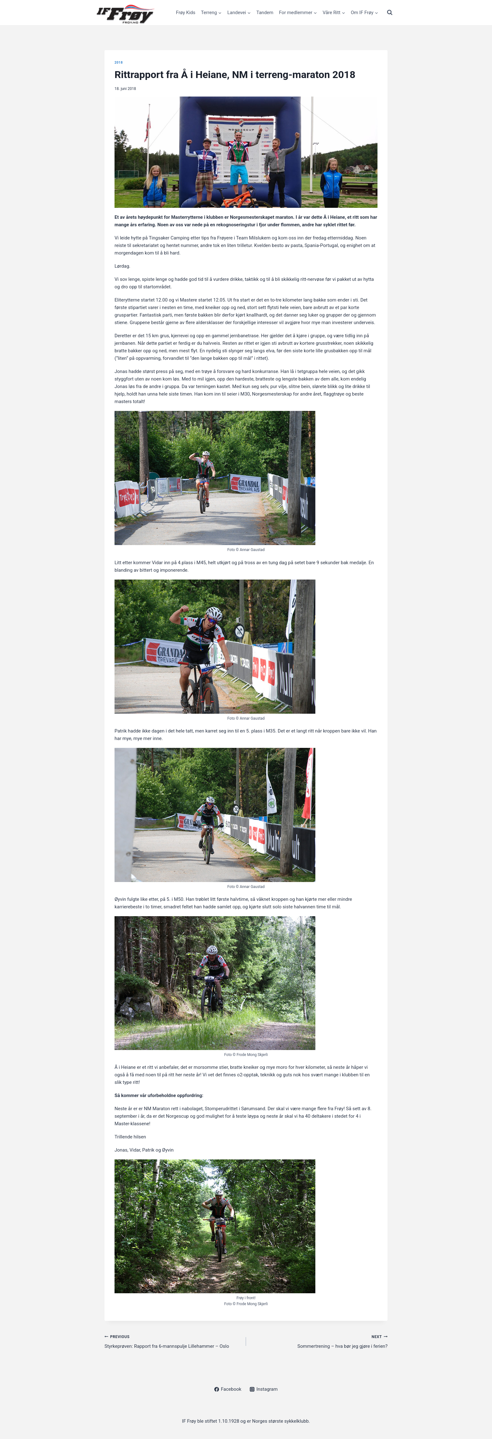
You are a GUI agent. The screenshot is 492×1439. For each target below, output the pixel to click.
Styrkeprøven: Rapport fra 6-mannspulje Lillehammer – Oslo (172, 1341)
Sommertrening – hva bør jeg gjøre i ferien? (319, 1341)
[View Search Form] (389, 12)
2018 (119, 62)
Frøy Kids (185, 12)
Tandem (264, 12)
